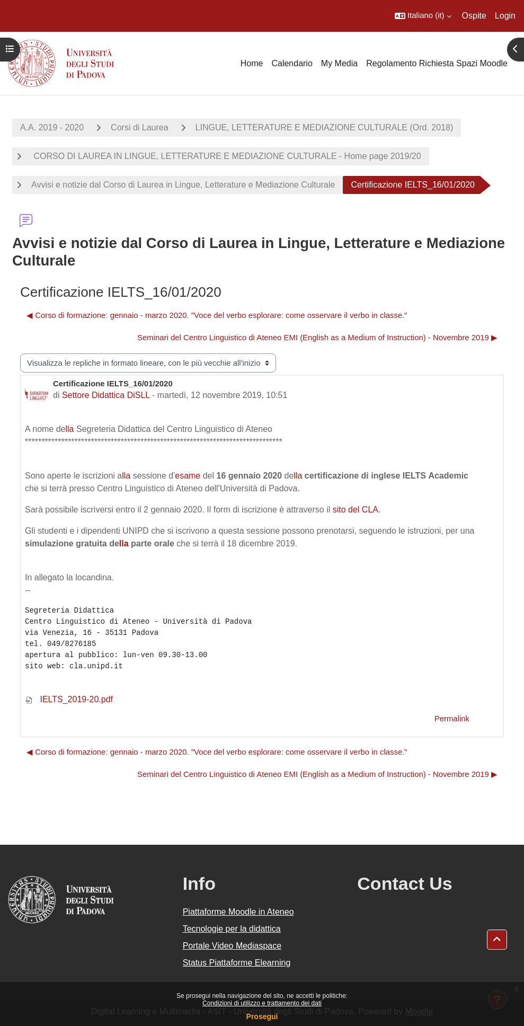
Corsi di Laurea (139, 127)
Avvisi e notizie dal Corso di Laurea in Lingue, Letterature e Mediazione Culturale (183, 184)
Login (505, 15)
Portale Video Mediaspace (232, 945)
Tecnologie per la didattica (232, 928)
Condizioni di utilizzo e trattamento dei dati (262, 1003)
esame (187, 475)
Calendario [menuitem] (291, 63)
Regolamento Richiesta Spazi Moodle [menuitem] (437, 63)
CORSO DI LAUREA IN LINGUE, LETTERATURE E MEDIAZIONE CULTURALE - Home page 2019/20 (226, 156)
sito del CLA (355, 509)
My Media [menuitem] (339, 63)
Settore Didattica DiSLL (106, 395)
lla (70, 429)
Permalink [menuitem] (451, 718)
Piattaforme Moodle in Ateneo (238, 911)
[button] (423, 16)
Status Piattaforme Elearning (237, 962)
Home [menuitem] (252, 63)
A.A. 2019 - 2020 (52, 127)
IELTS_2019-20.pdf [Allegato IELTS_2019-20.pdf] (69, 699)
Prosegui (262, 1016)
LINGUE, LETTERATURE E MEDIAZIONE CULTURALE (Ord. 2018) (325, 127)
